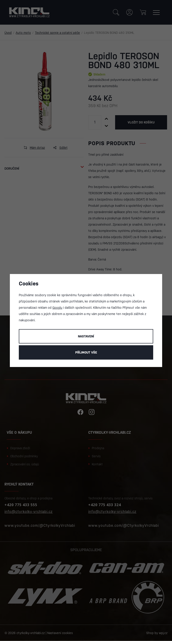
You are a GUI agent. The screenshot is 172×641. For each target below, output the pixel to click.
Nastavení (86, 336)
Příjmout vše (86, 352)
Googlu (57, 307)
